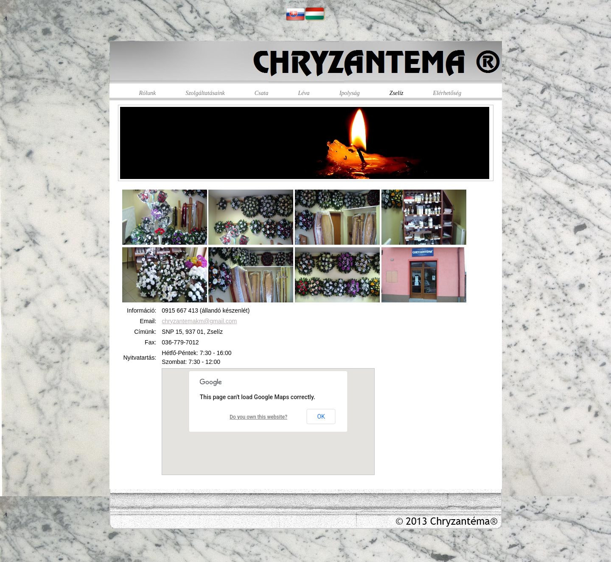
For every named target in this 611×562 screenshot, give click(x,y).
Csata (262, 93)
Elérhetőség (447, 93)
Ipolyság (349, 93)
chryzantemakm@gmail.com (199, 321)
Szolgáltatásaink (205, 93)
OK (321, 416)
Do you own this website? (258, 417)
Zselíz (397, 93)
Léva (303, 93)
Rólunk (147, 93)
